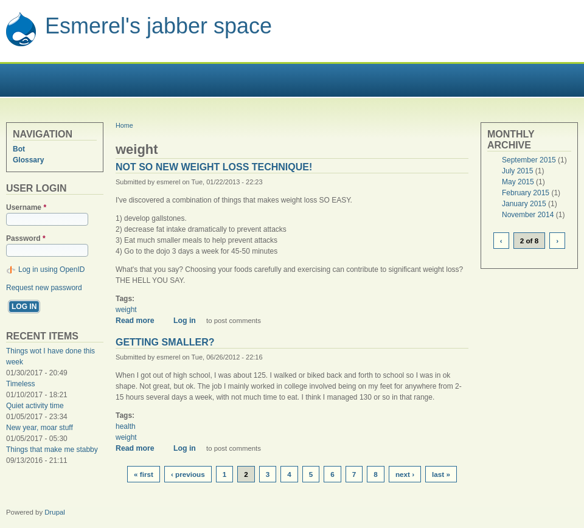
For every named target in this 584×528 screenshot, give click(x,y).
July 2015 (517, 171)
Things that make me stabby (52, 449)
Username (26, 207)
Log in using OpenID (51, 269)
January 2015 (524, 204)
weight (126, 309)
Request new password (44, 287)
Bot (19, 149)
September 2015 (529, 160)
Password (26, 238)
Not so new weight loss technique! (214, 167)
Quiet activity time (35, 405)
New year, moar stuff (39, 427)
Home (124, 125)
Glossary (28, 160)
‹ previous (188, 474)
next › (404, 474)
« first (143, 474)
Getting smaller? (165, 342)
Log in (184, 320)
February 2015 (525, 193)
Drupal (54, 512)
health (126, 426)
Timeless (20, 384)
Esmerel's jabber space (158, 25)
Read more (139, 320)
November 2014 (528, 214)
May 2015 (518, 182)
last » (441, 474)
